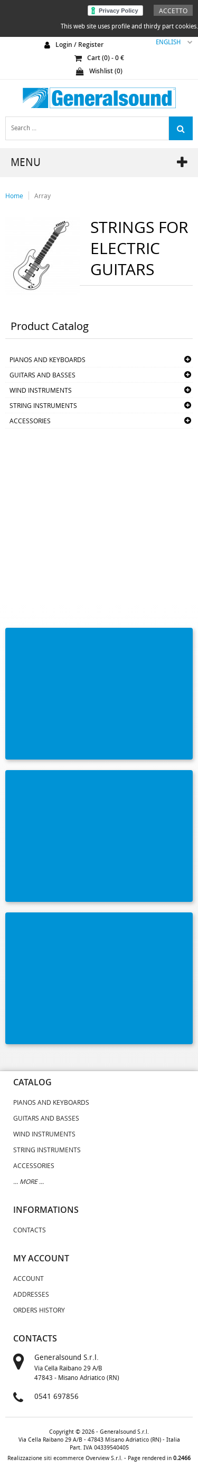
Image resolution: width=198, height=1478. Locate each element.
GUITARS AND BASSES (43, 375)
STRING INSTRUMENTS (43, 405)
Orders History (39, 1310)
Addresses (31, 1294)
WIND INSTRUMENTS (41, 390)
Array (42, 195)
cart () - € (99, 57)
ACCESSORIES (30, 420)
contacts (35, 1338)
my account (41, 1258)
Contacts (29, 1230)
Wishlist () (99, 70)
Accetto (173, 10)
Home (14, 195)
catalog (32, 1082)
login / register (79, 44)
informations (46, 1210)
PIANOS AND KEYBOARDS (48, 359)
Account (28, 1278)
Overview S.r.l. (104, 1458)
